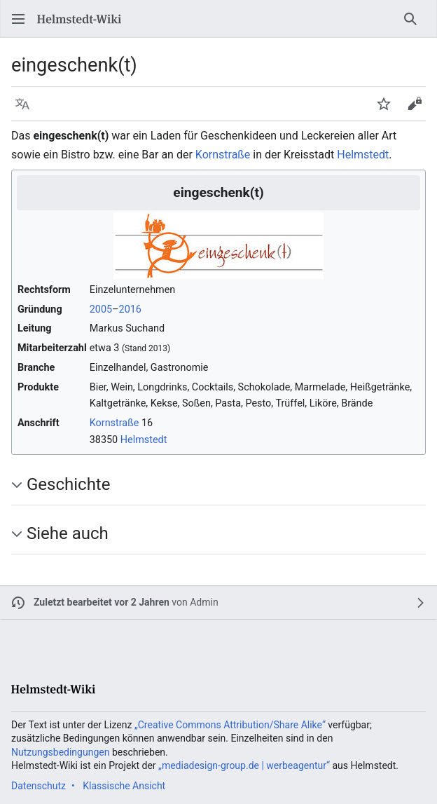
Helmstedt (363, 154)
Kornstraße (223, 154)
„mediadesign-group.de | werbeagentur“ (244, 765)
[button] (18, 19)
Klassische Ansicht (124, 785)
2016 (130, 309)
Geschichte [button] (68, 484)
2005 (101, 309)
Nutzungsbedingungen (60, 752)
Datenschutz (38, 785)
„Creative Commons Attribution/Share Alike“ (230, 724)
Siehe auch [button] (68, 533)
